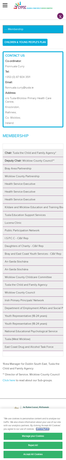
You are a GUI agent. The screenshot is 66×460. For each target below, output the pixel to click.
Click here (9, 380)
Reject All (33, 445)
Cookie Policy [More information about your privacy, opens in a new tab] (42, 429)
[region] (33, 434)
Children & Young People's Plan (25, 42)
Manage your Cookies (33, 436)
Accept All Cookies (32, 454)
